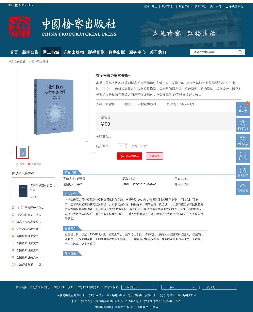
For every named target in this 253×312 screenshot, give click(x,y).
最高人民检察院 (39, 287)
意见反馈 (242, 173)
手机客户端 (236, 6)
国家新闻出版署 (63, 287)
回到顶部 (242, 189)
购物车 (243, 110)
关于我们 (216, 6)
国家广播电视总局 (88, 287)
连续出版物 (73, 52)
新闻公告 (30, 52)
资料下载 (201, 6)
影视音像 (96, 52)
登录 (147, 6)
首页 (14, 52)
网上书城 (51, 52)
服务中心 (137, 52)
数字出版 (117, 52)
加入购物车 (132, 155)
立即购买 (154, 155)
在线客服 (242, 142)
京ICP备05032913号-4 (144, 307)
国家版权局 (111, 287)
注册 (154, 6)
